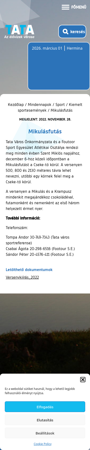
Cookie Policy (42, 444)
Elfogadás (45, 406)
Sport (60, 104)
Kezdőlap (16, 104)
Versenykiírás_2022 (22, 277)
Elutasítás (45, 420)
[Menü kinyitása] (74, 6)
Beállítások (45, 433)
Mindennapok (39, 104)
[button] (82, 379)
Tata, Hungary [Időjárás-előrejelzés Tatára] (59, 69)
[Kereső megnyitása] (72, 31)
